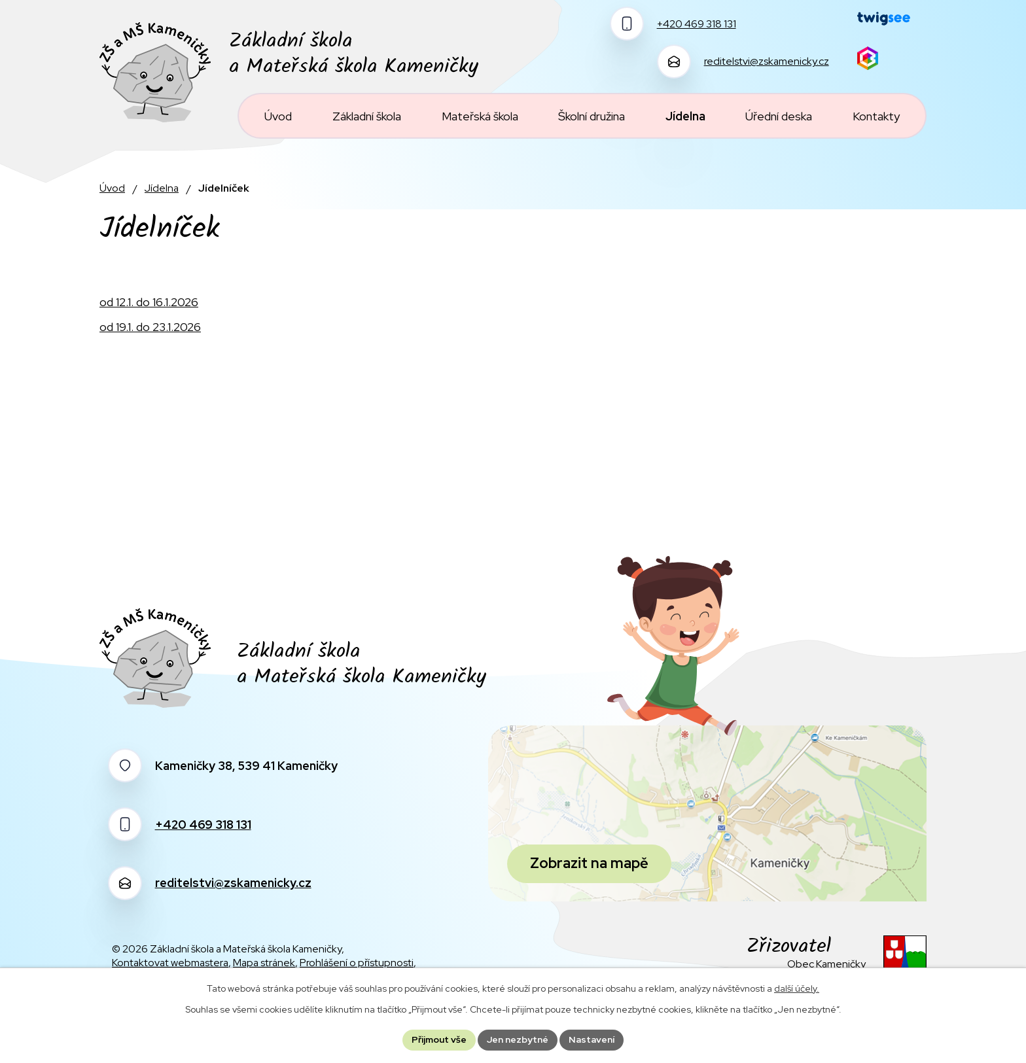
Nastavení (591, 1039)
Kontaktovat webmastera (170, 962)
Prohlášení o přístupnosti (357, 962)
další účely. (796, 988)
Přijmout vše (439, 1039)
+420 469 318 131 (203, 824)
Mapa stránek (264, 962)
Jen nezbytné (517, 1039)
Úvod (112, 188)
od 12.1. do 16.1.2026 (148, 301)
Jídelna (162, 188)
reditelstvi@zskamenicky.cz (233, 882)
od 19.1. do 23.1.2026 (150, 326)
